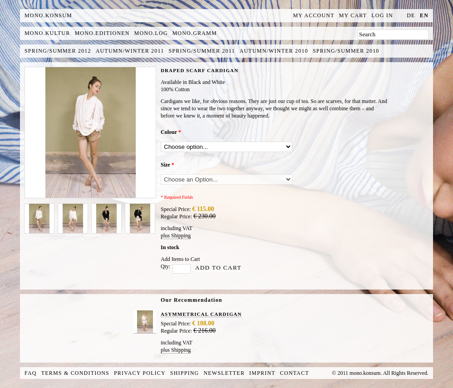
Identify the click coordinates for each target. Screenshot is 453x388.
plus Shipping (176, 235)
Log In (382, 15)
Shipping (184, 373)
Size (167, 165)
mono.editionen (101, 33)
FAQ (31, 373)
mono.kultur (47, 33)
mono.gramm (194, 33)
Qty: (165, 266)
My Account (314, 15)
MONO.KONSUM (48, 15)
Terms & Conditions (75, 373)
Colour (171, 132)
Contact (294, 373)
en (424, 15)
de (411, 15)
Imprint (262, 373)
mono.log (151, 33)
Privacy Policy (140, 373)
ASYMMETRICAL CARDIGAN (201, 314)
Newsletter (224, 373)
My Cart (353, 15)
